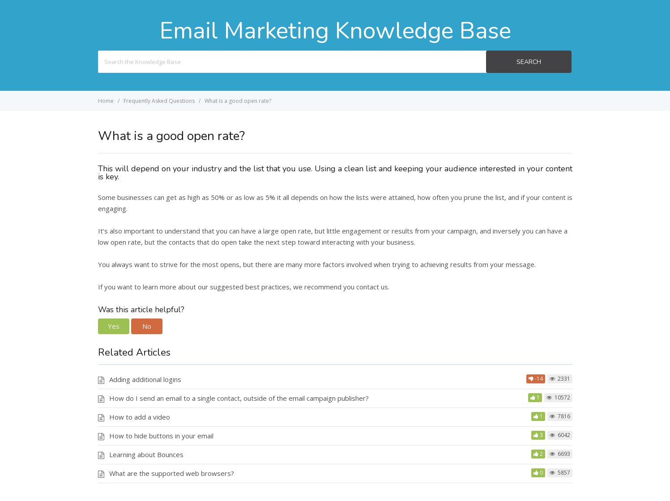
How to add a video (139, 416)
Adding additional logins (145, 379)
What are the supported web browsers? (171, 473)
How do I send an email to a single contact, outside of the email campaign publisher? (239, 398)
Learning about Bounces (146, 454)
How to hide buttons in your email (161, 435)
